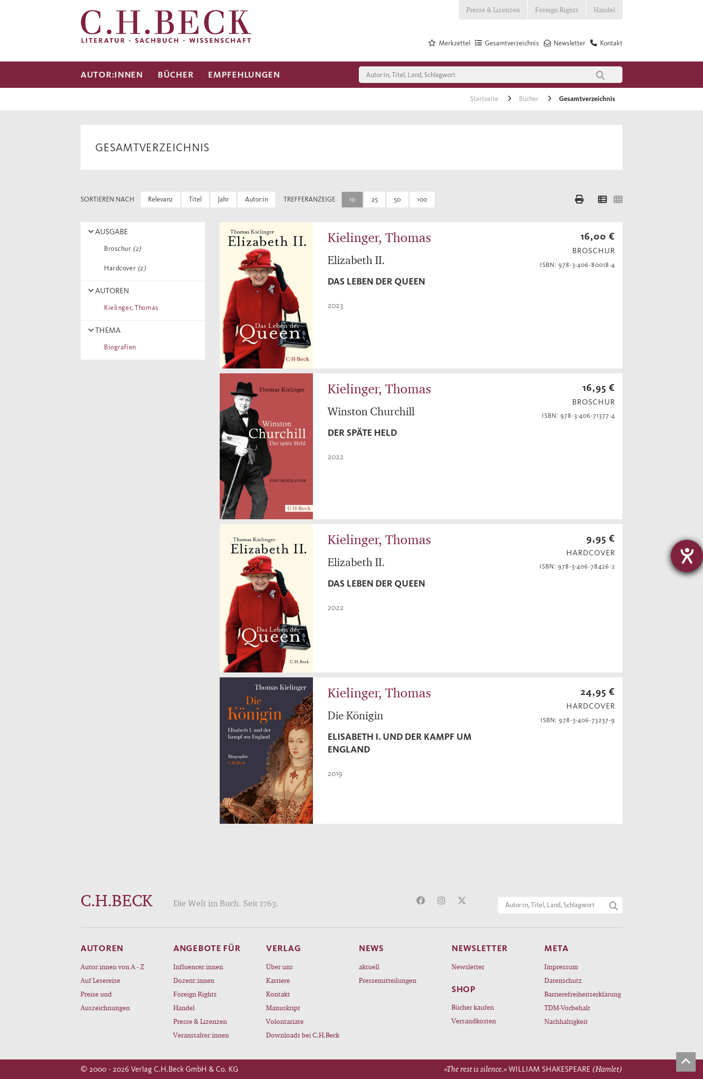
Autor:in (256, 199)
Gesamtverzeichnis (587, 99)
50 (397, 199)
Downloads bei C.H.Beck (302, 1035)
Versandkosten (474, 1021)
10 (352, 199)
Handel (604, 9)
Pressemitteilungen (387, 980)
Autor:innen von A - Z (112, 966)
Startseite (485, 99)
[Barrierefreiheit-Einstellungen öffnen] (687, 556)
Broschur (121, 248)
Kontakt (278, 994)
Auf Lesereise (100, 980)
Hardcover (123, 268)
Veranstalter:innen (201, 1035)
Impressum (561, 966)
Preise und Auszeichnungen (105, 1001)
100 (422, 199)
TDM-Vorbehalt (567, 1007)
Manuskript (283, 1007)
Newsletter (468, 966)
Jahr (223, 199)
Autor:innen (112, 74)
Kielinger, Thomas (130, 308)
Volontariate (285, 1021)
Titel (195, 199)
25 (375, 199)
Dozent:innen (193, 980)
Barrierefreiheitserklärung (582, 994)
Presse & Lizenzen (493, 9)
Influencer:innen (198, 966)
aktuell (369, 966)
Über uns (279, 966)
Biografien (118, 347)
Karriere (278, 980)
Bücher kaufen (473, 1007)
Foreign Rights (557, 9)
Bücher (175, 74)
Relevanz (160, 199)
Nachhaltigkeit (566, 1021)
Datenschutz (563, 980)
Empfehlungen (244, 74)
